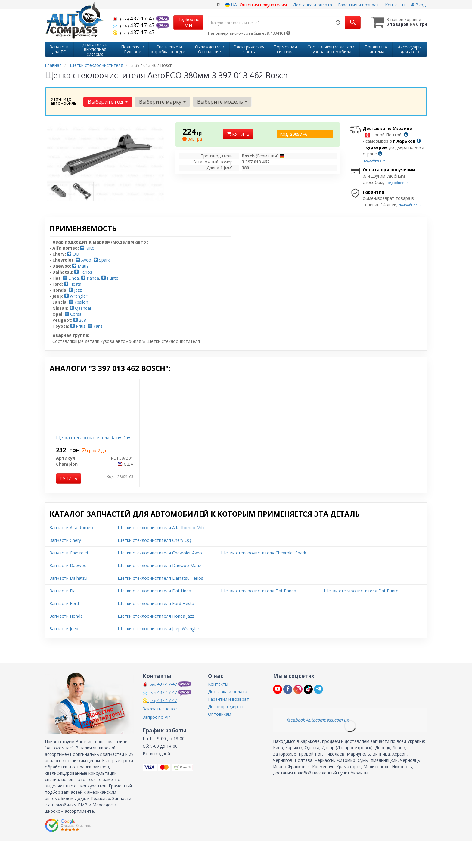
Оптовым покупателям (263, 5)
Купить (238, 134)
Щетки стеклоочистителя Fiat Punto (361, 591)
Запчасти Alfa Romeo (71, 527)
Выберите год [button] (108, 101)
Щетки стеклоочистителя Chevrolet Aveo (160, 553)
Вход (418, 5)
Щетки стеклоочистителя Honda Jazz (156, 616)
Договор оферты (225, 706)
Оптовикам (219, 714)
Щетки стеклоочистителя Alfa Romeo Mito (162, 527)
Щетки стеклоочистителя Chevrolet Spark (263, 553)
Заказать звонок (160, 709)
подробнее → (374, 160)
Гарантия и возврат (358, 5)
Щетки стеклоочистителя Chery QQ (154, 540)
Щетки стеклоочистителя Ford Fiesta (156, 603)
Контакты (395, 5)
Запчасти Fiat (63, 591)
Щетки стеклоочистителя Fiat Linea (154, 591)
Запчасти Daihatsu (68, 578)
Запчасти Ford (64, 603)
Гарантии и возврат (228, 699)
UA (231, 5)
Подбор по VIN (188, 22)
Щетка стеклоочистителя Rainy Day (93, 437)
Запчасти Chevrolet (69, 553)
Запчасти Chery (65, 540)
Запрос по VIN (157, 717)
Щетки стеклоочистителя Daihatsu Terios (160, 578)
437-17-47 (134, 18)
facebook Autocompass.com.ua (318, 720)
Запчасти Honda (66, 616)
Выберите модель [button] (222, 101)
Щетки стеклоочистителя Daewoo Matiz (159, 565)
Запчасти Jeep (64, 629)
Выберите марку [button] (162, 101)
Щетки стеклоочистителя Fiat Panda (258, 591)
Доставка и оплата (312, 5)
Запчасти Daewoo (68, 565)
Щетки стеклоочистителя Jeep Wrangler (158, 629)
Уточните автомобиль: (64, 101)
